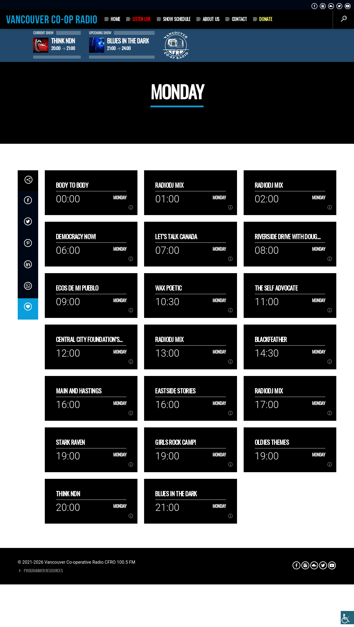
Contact (239, 19)
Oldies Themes (272, 567)
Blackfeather (271, 464)
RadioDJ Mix (169, 310)
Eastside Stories (175, 516)
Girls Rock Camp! (175, 567)
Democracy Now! (76, 362)
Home (115, 19)
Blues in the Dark (176, 619)
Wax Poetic (168, 413)
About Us (211, 19)
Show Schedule (176, 19)
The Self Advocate (276, 413)
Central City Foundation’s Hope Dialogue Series (87, 464)
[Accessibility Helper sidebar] (347, 617)
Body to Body (72, 310)
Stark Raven (70, 567)
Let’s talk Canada (176, 362)
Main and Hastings (78, 516)
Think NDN (68, 619)
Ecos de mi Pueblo (77, 413)
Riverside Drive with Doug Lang (286, 362)
